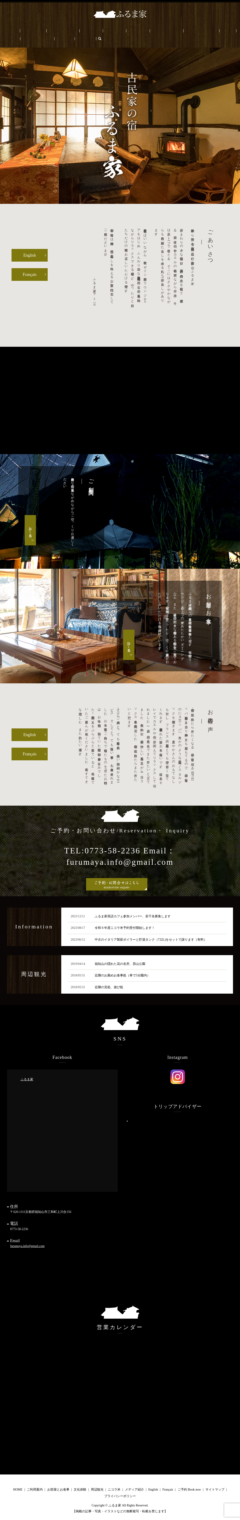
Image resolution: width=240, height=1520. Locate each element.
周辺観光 (86, 30)
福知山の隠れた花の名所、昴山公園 (120, 963)
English (228, 30)
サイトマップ (214, 1489)
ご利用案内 (24, 30)
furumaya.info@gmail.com (27, 1246)
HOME (7, 30)
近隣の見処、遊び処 (109, 986)
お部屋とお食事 (47, 30)
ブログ (186, 30)
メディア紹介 (134, 1489)
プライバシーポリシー (120, 1496)
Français (7, 38)
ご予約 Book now (207, 30)
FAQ (174, 30)
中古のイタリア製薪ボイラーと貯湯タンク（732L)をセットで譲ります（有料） (151, 939)
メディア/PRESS (125, 30)
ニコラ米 (103, 30)
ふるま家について (154, 30)
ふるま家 (27, 1079)
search (18, 38)
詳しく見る (30, 529)
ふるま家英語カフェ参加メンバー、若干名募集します (133, 916)
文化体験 (69, 30)
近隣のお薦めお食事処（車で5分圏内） (122, 975)
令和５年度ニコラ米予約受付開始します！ (125, 927)
